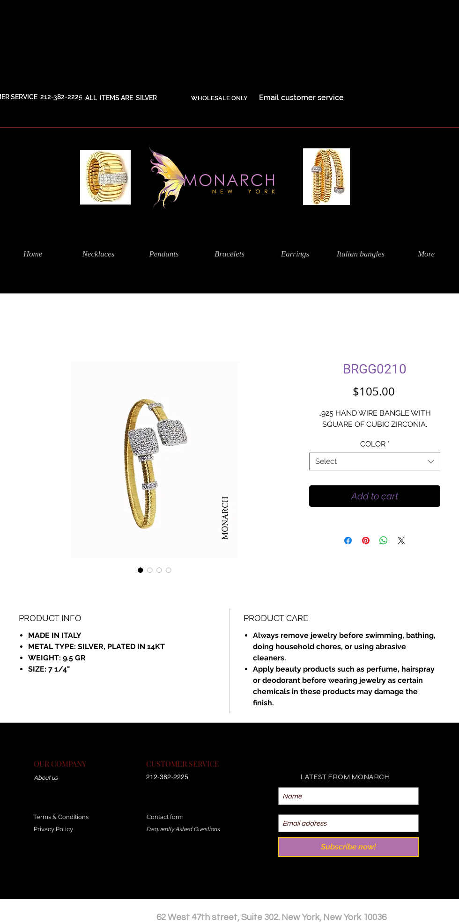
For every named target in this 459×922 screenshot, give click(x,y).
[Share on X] (401, 540)
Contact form (165, 816)
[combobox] (374, 461)
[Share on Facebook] (348, 540)
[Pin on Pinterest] (365, 540)
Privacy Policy (53, 829)
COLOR (375, 443)
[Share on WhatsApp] (383, 540)
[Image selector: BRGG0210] (140, 570)
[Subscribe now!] (348, 847)
